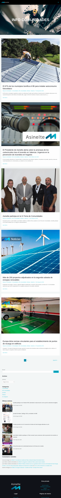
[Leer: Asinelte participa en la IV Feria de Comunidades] (30, 190)
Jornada (4, 392)
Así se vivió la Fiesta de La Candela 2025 (43, 465)
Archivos (4, 379)
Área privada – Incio (45, 489)
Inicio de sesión (45, 485)
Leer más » (5, 97)
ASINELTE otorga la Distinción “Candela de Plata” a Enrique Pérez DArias (27, 467)
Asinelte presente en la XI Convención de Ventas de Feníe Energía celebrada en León (31, 424)
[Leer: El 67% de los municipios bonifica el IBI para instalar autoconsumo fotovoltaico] (30, 60)
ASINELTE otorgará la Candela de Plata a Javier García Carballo (31, 462)
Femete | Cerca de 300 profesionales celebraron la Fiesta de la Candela (17, 465)
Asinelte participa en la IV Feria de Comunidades (22, 216)
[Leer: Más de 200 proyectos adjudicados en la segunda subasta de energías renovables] (30, 251)
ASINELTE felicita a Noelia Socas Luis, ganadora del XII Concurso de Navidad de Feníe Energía (38, 463)
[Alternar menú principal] (58, 2)
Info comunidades (22, 90)
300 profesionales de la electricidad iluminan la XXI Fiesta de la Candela (28, 446)
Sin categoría (5, 396)
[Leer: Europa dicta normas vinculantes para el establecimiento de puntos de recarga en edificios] (30, 315)
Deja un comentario (7, 90)
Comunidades (15, 90)
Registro (45, 488)
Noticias (28, 90)
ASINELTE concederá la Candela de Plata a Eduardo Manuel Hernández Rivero (27, 460)
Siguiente (55, 360)
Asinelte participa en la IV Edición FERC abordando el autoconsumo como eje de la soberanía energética (35, 402)
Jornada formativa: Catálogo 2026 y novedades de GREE (25, 413)
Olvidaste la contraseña (45, 486)
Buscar (3, 369)
